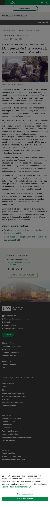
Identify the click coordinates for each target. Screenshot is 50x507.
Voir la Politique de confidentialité (15, 487)
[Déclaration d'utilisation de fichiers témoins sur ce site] (25, 487)
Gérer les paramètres (25, 494)
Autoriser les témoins (25, 499)
